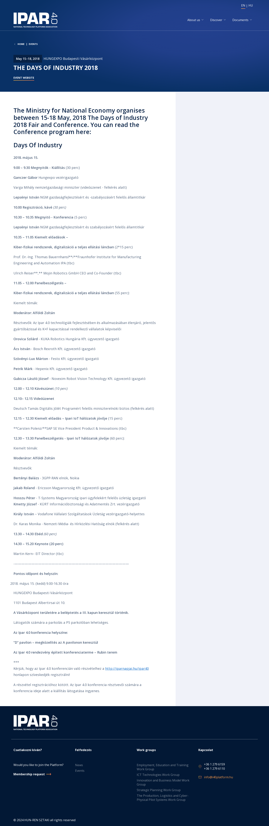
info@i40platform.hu (218, 777)
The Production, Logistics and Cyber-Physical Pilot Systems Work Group (162, 798)
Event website (23, 78)
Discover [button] (216, 20)
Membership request (29, 774)
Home (21, 44)
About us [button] (193, 20)
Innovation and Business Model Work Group (163, 782)
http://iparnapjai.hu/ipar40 (127, 668)
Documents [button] (240, 20)
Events (33, 44)
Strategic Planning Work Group (159, 790)
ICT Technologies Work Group (158, 775)
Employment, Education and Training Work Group (162, 767)
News (79, 765)
